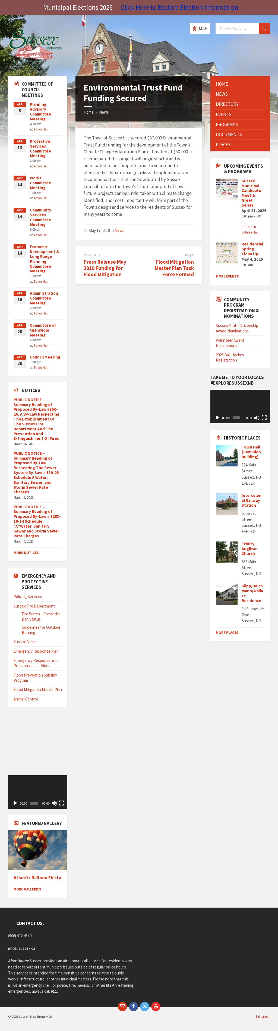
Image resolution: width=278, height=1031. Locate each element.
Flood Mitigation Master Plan (38, 689)
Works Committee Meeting (40, 182)
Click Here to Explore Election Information (179, 7)
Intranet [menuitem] (263, 1016)
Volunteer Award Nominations (230, 343)
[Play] (15, 803)
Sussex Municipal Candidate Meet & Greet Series (251, 193)
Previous (92, 255)
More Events (227, 276)
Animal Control (26, 699)
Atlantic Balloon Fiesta (37, 878)
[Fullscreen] (61, 803)
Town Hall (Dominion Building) (251, 451)
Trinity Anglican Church (250, 548)
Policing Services (28, 596)
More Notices (26, 552)
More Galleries (27, 889)
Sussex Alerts (25, 641)
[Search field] (243, 28)
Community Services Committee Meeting (40, 217)
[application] (37, 792)
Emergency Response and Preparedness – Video (36, 663)
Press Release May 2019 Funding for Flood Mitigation (105, 268)
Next (189, 255)
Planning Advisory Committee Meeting (40, 112)
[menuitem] (240, 84)
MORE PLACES (227, 632)
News (104, 112)
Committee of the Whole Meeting (43, 330)
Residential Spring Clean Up (252, 248)
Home (89, 112)
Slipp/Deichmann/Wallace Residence (252, 593)
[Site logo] (35, 65)
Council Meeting (45, 357)
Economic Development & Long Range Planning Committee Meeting (44, 258)
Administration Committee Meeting (44, 298)
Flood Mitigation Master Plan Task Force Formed (174, 268)
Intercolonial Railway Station (252, 500)
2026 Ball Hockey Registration (230, 357)
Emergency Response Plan (36, 651)
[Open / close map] (200, 28)
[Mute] (54, 803)
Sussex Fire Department (34, 606)
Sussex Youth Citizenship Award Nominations (237, 328)
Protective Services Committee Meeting (40, 148)
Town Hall (41, 129)
